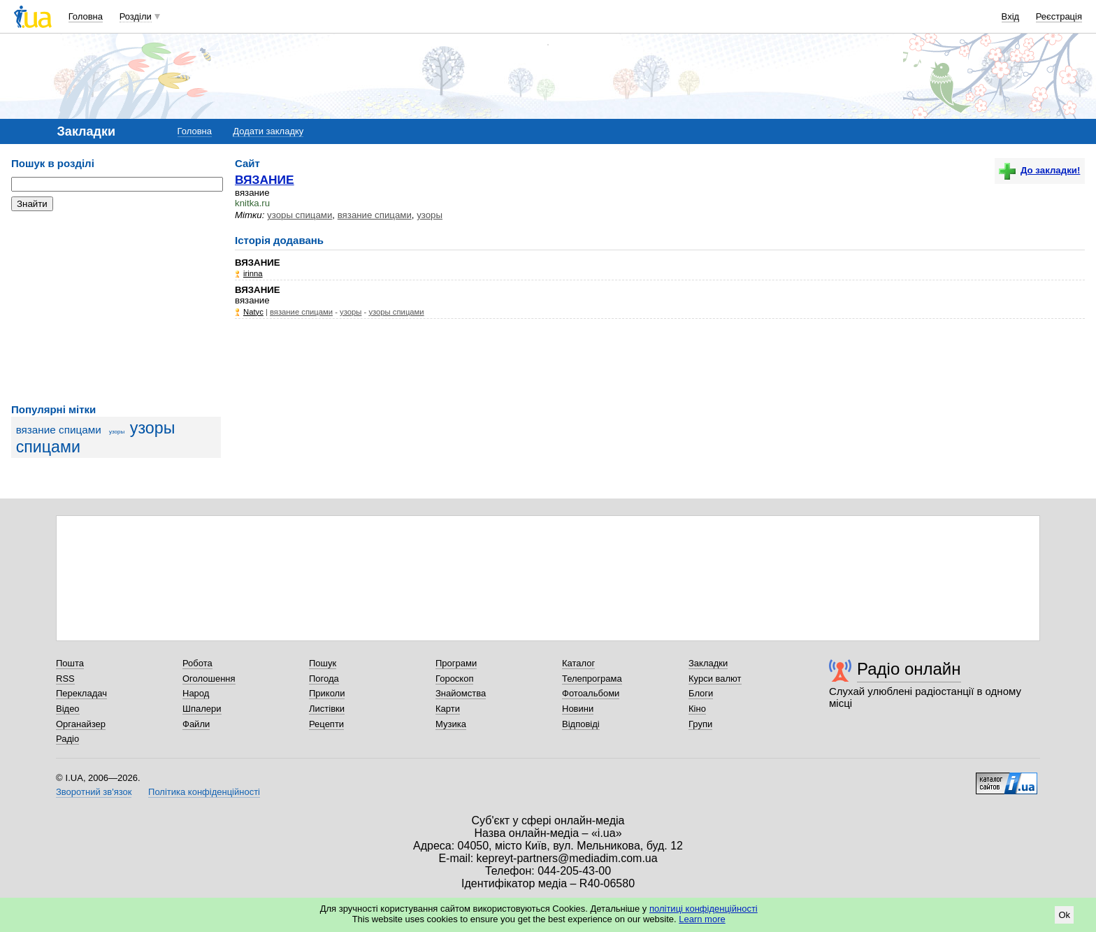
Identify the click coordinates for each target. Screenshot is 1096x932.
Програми (456, 663)
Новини (577, 708)
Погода (324, 678)
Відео (68, 708)
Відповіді (581, 724)
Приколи (327, 693)
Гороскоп (454, 678)
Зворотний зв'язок (93, 792)
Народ (195, 693)
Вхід (1011, 16)
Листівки (327, 708)
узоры (116, 432)
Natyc (253, 312)
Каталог (578, 663)
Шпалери (202, 708)
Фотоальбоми (590, 693)
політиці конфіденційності (703, 908)
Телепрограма (592, 678)
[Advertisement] (116, 307)
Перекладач (81, 693)
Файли (196, 724)
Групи (700, 724)
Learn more (702, 919)
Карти (447, 708)
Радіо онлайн (909, 668)
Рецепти (326, 724)
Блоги (700, 693)
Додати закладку (268, 131)
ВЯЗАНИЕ (264, 180)
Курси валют (715, 678)
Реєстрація (1059, 16)
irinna (253, 273)
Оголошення (209, 678)
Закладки (708, 663)
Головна (85, 16)
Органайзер (81, 724)
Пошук (322, 663)
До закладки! (1039, 170)
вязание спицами (58, 430)
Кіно (697, 708)
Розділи (136, 16)
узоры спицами (299, 215)
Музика (450, 724)
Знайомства (460, 693)
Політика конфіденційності (204, 792)
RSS (65, 678)
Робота (197, 663)
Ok (1064, 915)
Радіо (67, 738)
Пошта (70, 663)
